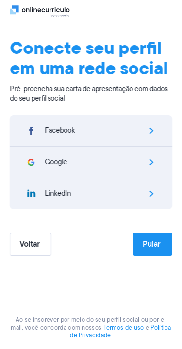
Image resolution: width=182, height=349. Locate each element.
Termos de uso (123, 328)
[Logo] (40, 11)
